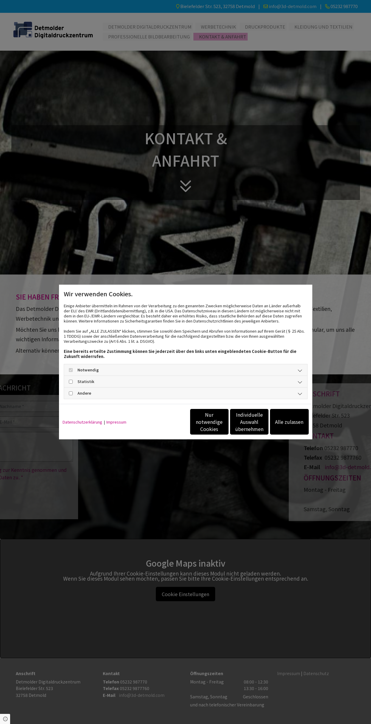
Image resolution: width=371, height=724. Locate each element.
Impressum (116, 421)
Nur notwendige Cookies (168, 422)
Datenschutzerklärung (82, 421)
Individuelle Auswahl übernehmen (224, 421)
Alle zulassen (281, 421)
